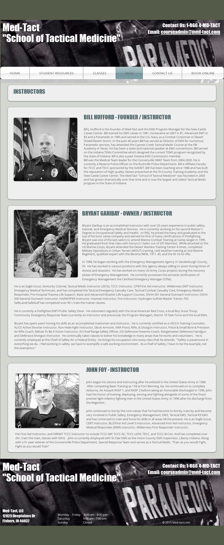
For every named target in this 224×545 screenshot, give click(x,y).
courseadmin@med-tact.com (190, 32)
